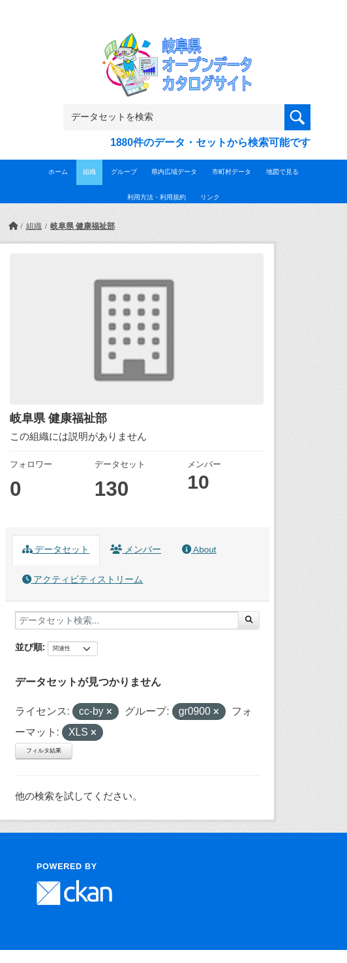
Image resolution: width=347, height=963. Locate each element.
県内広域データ (174, 171)
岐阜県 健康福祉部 (82, 226)
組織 (89, 171)
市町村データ (231, 171)
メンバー (135, 549)
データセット (56, 549)
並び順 (28, 647)
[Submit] (249, 620)
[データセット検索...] (127, 620)
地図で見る (282, 171)
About (199, 549)
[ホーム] (13, 226)
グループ (124, 171)
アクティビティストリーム (82, 579)
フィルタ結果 (43, 750)
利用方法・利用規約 (156, 197)
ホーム (58, 171)
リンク (210, 197)
